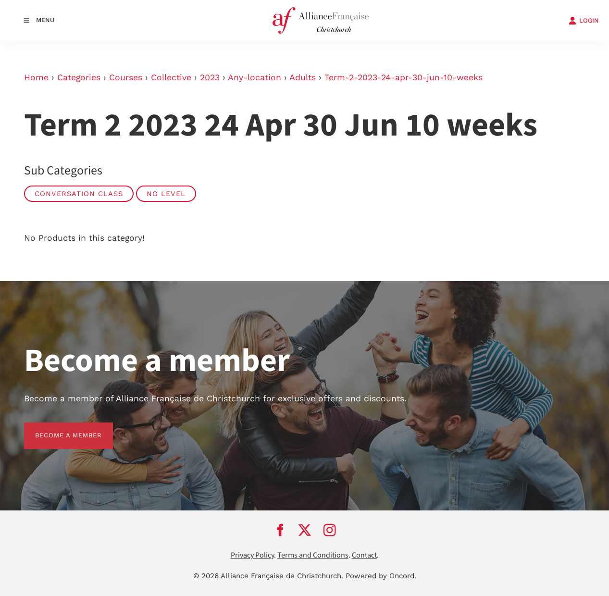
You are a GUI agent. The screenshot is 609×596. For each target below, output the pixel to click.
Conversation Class (79, 193)
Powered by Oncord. (381, 575)
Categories (78, 77)
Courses (125, 77)
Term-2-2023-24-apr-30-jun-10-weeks (403, 77)
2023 (210, 77)
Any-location (254, 77)
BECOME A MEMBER (57, 428)
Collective (171, 77)
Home (36, 77)
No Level (166, 193)
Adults (302, 77)
